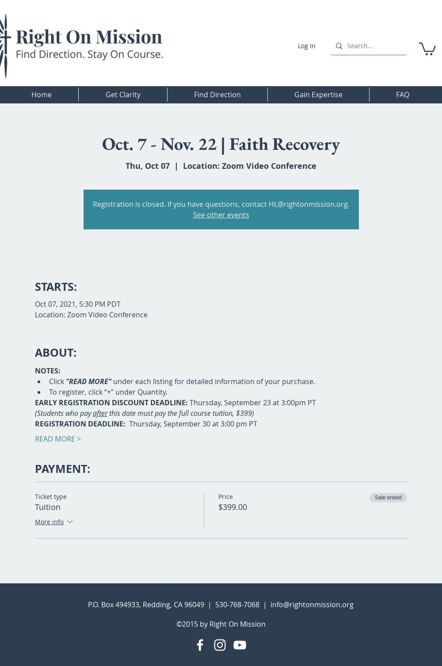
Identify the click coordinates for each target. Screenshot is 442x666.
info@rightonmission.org (312, 604)
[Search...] (368, 46)
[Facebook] (200, 645)
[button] (427, 48)
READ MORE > (58, 438)
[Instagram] (220, 645)
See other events (221, 215)
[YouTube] (240, 645)
